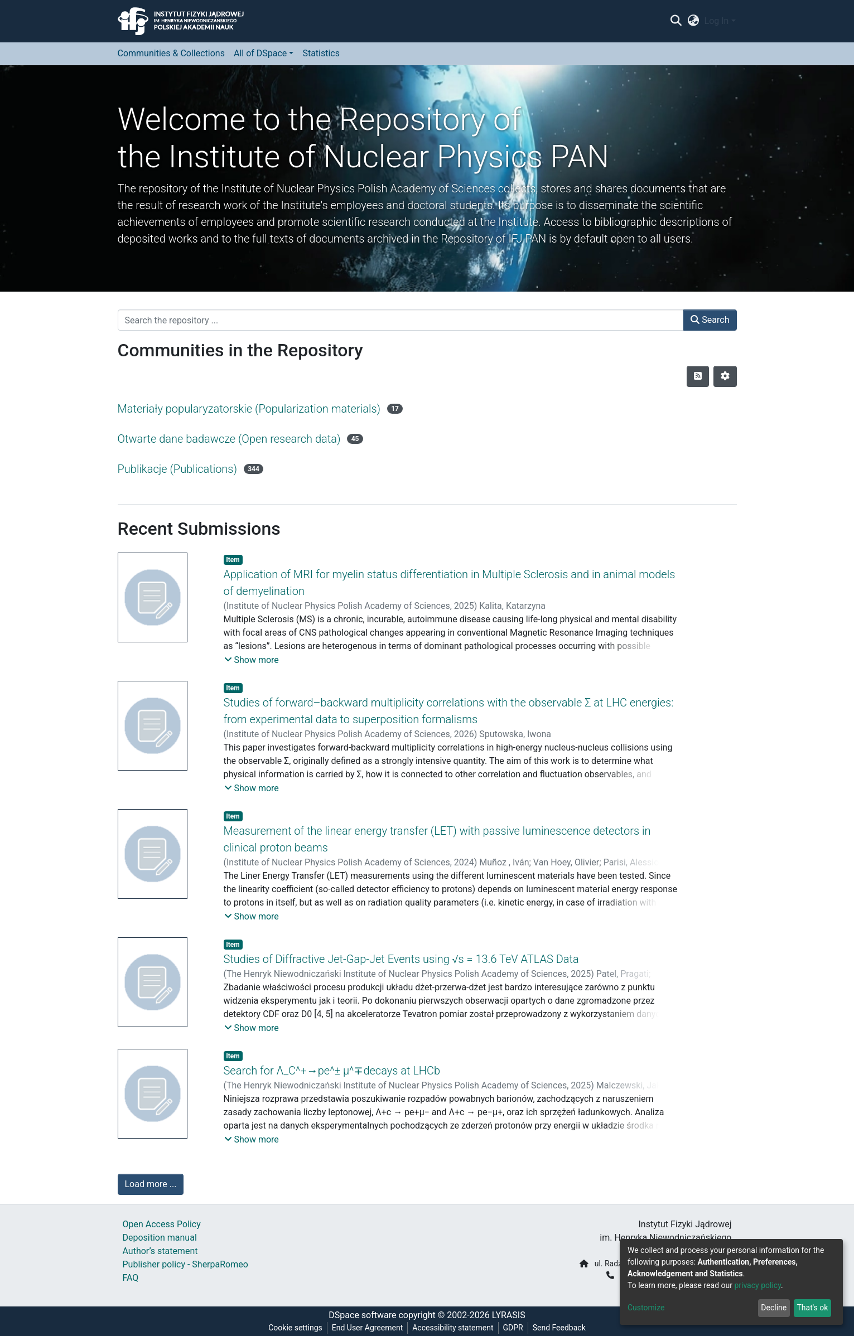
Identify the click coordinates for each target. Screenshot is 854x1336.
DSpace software (362, 1315)
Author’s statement (160, 1251)
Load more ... (151, 1184)
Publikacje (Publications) (178, 469)
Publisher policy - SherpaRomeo (185, 1264)
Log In (717, 21)
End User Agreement (367, 1327)
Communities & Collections (171, 53)
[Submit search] (676, 21)
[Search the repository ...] (401, 320)
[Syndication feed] (698, 376)
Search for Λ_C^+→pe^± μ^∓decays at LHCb (332, 1070)
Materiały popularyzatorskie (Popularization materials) (249, 408)
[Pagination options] (725, 376)
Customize (646, 1307)
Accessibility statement (452, 1327)
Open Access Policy (162, 1224)
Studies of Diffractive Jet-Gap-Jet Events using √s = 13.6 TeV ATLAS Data (401, 959)
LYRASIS (508, 1315)
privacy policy (757, 1285)
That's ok (812, 1307)
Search (710, 319)
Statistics (321, 53)
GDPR (513, 1327)
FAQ (131, 1277)
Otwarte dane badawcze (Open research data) (229, 439)
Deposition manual (160, 1237)
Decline (774, 1307)
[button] (693, 21)
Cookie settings (295, 1327)
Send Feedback (559, 1327)
